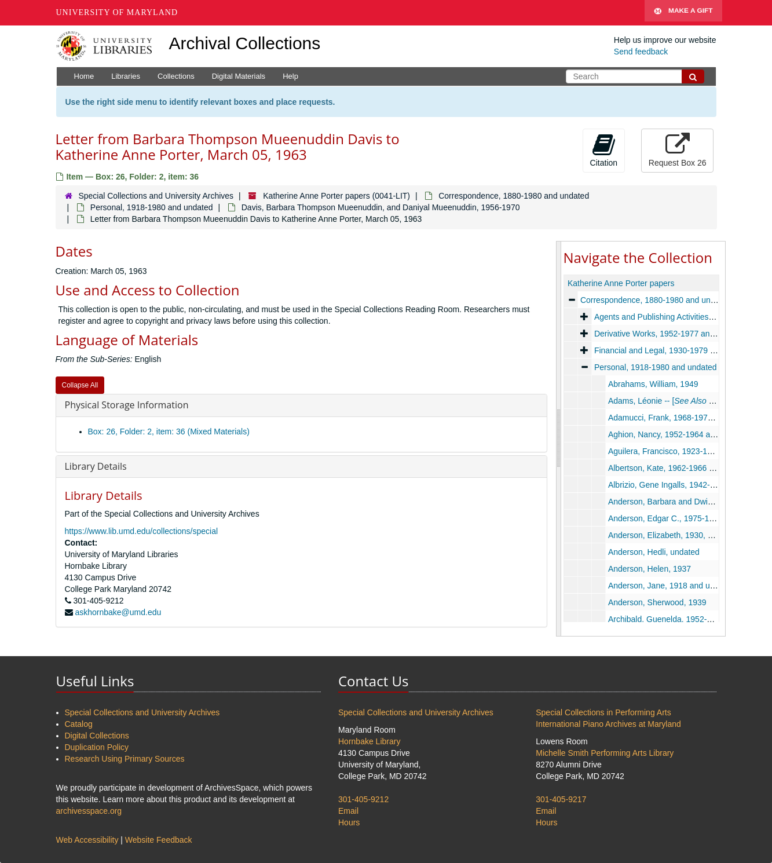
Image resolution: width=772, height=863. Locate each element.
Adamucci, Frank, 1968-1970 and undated (683, 417)
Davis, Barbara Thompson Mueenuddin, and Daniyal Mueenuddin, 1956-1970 (381, 207)
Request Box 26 (678, 150)
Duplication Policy (97, 747)
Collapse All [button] (80, 385)
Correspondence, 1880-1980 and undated (513, 195)
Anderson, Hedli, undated (653, 552)
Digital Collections (97, 735)
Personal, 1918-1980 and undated (151, 207)
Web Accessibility (87, 839)
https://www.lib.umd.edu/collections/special (141, 531)
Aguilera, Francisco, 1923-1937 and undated (687, 451)
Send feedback (641, 51)
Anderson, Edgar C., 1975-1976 (665, 518)
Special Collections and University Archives (155, 195)
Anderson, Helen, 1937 (649, 568)
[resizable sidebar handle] (559, 438)
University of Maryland (117, 12)
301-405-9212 (363, 799)
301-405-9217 (561, 799)
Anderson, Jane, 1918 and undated (671, 585)
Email (348, 811)
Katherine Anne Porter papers (621, 283)
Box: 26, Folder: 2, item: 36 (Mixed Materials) (169, 431)
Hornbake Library (369, 741)
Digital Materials (238, 76)
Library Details (96, 466)
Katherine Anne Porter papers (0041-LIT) (336, 195)
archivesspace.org (89, 811)
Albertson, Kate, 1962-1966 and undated (680, 468)
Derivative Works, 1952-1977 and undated (669, 333)
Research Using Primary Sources (125, 758)
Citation (603, 150)
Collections (176, 76)
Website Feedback (158, 839)
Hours (349, 822)
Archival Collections (245, 43)
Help (290, 76)
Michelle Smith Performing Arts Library (605, 753)
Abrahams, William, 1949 (653, 384)
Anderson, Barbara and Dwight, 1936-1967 (685, 501)
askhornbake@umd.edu (118, 612)
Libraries (125, 76)
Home (84, 76)
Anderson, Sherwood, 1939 (657, 602)
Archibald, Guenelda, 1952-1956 (666, 619)
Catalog (79, 724)
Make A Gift (683, 13)
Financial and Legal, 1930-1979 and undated (674, 350)
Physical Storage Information (127, 404)
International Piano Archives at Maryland (608, 724)
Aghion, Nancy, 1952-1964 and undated (679, 434)
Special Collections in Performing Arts (603, 712)
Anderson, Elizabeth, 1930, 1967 (666, 535)
